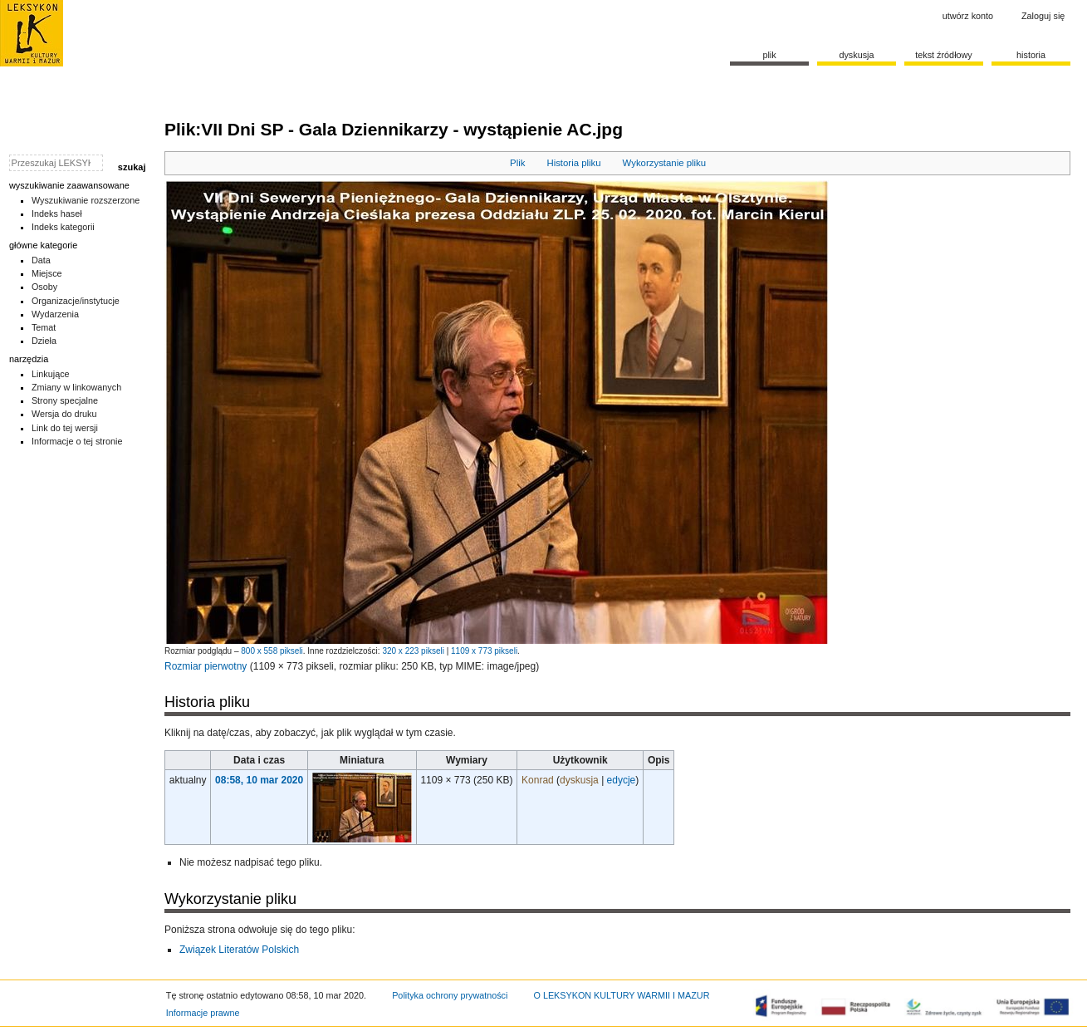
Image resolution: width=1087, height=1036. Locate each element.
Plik (517, 163)
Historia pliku (573, 163)
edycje (621, 780)
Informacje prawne (203, 1013)
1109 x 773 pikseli (484, 650)
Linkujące (51, 374)
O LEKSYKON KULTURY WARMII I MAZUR (621, 995)
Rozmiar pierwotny (205, 666)
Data (41, 260)
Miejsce (47, 273)
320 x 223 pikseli (413, 650)
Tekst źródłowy (943, 55)
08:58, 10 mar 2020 (259, 780)
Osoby (44, 287)
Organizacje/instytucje (76, 301)
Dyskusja (856, 55)
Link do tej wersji (65, 428)
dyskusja (579, 780)
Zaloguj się (1043, 16)
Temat (44, 327)
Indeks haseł (57, 213)
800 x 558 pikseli (272, 650)
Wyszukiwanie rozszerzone (86, 200)
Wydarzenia (55, 314)
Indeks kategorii (63, 227)
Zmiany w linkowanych (76, 387)
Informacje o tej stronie (77, 441)
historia (1030, 55)
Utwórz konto (968, 16)
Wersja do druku (64, 414)
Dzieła (44, 341)
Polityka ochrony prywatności (449, 995)
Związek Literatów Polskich (239, 949)
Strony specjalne (65, 400)
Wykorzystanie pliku (665, 163)
